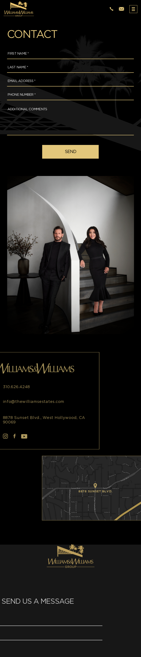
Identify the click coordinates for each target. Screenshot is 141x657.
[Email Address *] (68, 81)
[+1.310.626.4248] (111, 9)
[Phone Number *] (68, 95)
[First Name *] (68, 54)
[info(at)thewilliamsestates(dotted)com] (121, 9)
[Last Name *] (68, 67)
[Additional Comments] (68, 119)
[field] (68, 152)
